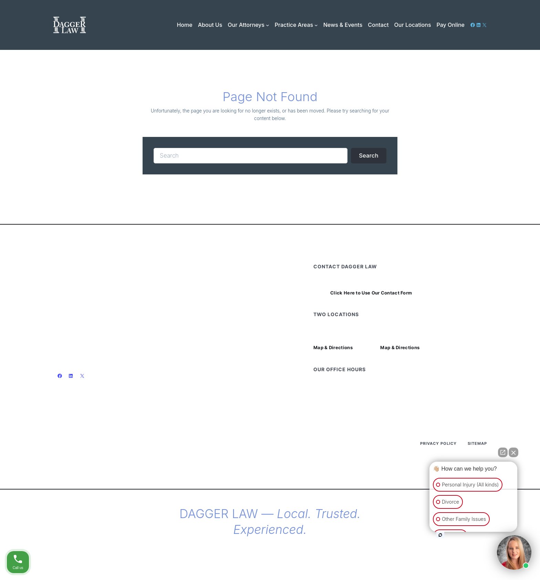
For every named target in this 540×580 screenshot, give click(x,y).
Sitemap (477, 443)
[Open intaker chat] (440, 535)
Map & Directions (333, 347)
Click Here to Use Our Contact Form (371, 293)
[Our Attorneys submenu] (267, 24)
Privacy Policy (438, 443)
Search (368, 155)
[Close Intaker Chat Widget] (513, 452)
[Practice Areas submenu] (316, 24)
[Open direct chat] (503, 452)
